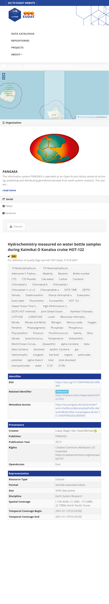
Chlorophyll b (40, 284)
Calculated (47, 279)
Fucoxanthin (56, 300)
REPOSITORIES (20, 40)
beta (86, 344)
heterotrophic (20, 354)
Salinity (77, 333)
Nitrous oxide (74, 322)
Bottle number (81, 273)
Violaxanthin (76, 338)
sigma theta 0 (35, 360)
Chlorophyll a (19, 284)
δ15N (62, 365)
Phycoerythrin (20, 333)
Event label (18, 300)
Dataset (15, 66)
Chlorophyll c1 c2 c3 (23, 289)
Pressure (38, 333)
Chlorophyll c (60, 284)
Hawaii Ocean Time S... (25, 306)
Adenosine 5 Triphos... (24, 273)
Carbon (63, 279)
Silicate (16, 338)
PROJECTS (17, 47)
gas (77, 349)
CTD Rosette (29, 279)
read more (9, 190)
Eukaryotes (83, 295)
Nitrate (16, 322)
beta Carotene (20, 349)
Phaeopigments (36, 327)
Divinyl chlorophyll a (60, 295)
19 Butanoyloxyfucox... (25, 268)
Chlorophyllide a (49, 289)
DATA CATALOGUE (22, 33)
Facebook (9, 213)
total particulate (21, 365)
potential (17, 360)
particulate (84, 354)
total (50, 360)
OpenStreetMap (87, 117)
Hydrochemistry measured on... (49, 66)
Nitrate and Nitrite (35, 322)
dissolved (39, 349)
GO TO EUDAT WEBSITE (21, 2)
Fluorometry (37, 300)
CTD (14, 279)
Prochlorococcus (58, 333)
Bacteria (63, 273)
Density (16, 295)
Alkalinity (48, 273)
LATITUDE (17, 316)
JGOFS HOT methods (24, 311)
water (38, 365)
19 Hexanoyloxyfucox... (56, 268)
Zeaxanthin (48, 344)
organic (68, 354)
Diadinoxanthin (34, 295)
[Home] (4, 66)
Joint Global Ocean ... (53, 311)
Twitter (8, 206)
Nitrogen (56, 322)
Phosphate (57, 327)
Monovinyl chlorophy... (73, 316)
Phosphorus (76, 327)
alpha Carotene (70, 344)
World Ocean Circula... (24, 344)
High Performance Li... (56, 306)
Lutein (51, 316)
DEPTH (86, 289)
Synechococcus (34, 338)
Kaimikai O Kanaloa (81, 311)
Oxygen (92, 322)
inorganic (38, 354)
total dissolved (67, 360)
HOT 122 (74, 300)
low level (54, 354)
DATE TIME (70, 289)
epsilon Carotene (60, 349)
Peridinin (17, 327)
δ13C (50, 365)
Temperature (55, 338)
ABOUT (16, 54)
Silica (90, 333)
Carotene (78, 279)
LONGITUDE (35, 316)
